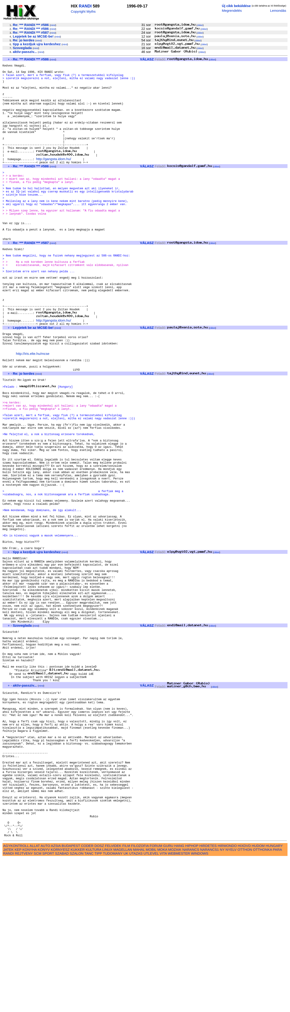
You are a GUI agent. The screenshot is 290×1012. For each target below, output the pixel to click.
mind (53, 25)
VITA (163, 1007)
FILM (126, 999)
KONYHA (29, 1003)
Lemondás (278, 10)
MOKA (162, 1003)
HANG (179, 999)
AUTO (45, 999)
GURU (168, 999)
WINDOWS (199, 1007)
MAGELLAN (122, 1003)
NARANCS (190, 1003)
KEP (17, 1003)
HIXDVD (244, 999)
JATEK (8, 1003)
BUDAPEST (71, 999)
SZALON (77, 1007)
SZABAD (62, 1007)
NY (222, 1003)
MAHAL (139, 1003)
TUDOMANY (113, 1007)
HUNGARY (274, 999)
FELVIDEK (113, 999)
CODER (87, 999)
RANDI (85, 6)
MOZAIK (174, 1003)
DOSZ (99, 999)
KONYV (44, 1003)
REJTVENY (24, 1007)
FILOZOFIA (140, 999)
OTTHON (244, 1003)
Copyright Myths (83, 11)
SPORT (48, 1007)
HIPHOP (191, 999)
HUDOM (258, 999)
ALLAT (35, 999)
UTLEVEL (151, 1007)
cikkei (200, 25)
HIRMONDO (227, 999)
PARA (277, 1003)
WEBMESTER (179, 1007)
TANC (89, 1007)
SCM (37, 1007)
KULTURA (93, 1003)
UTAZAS (136, 1007)
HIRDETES (208, 999)
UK (125, 1007)
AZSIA (56, 999)
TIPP (98, 1007)
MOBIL (151, 1003)
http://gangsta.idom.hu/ (53, 178)
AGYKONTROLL (16, 999)
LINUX (107, 1003)
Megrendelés (232, 10)
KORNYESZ (60, 1003)
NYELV (231, 1003)
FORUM (156, 999)
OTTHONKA (262, 1003)
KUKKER (77, 1003)
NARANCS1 (209, 1003)
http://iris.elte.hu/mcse (32, 409)
